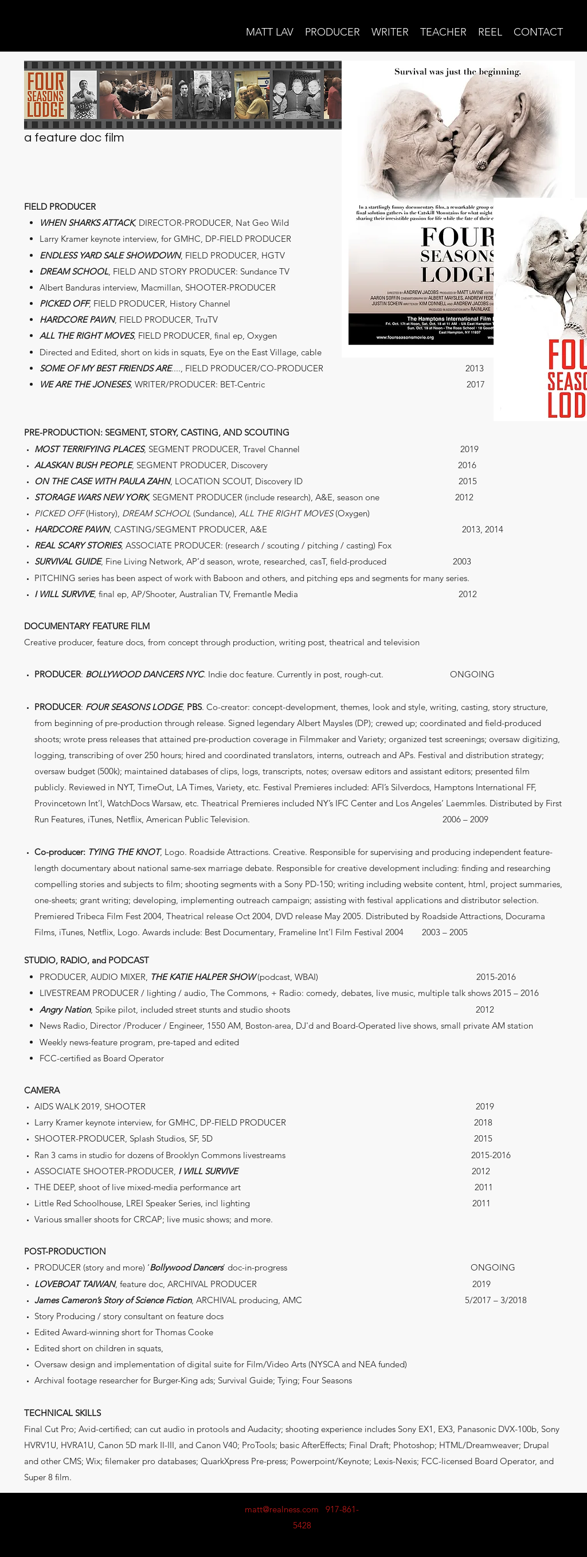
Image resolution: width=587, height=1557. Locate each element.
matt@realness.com (282, 1509)
